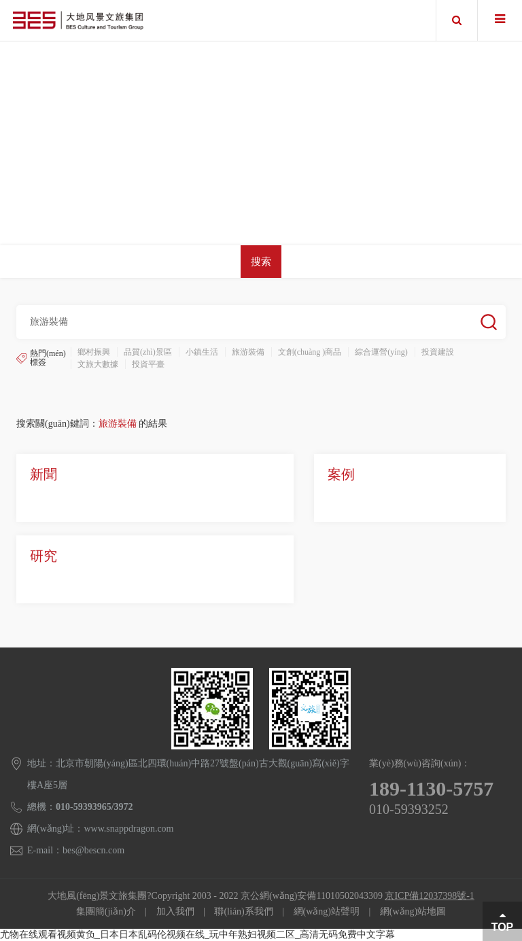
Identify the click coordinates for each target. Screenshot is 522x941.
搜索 (261, 261)
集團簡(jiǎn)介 (106, 911)
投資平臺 (148, 364)
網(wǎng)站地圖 (413, 911)
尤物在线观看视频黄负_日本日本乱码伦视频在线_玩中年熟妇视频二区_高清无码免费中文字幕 (197, 934)
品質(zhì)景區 (148, 352)
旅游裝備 (248, 352)
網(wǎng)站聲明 (327, 911)
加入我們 (175, 911)
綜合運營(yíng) (381, 352)
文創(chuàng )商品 (310, 352)
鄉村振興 (93, 352)
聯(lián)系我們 (243, 911)
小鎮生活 (202, 352)
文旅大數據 (97, 364)
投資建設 (437, 352)
